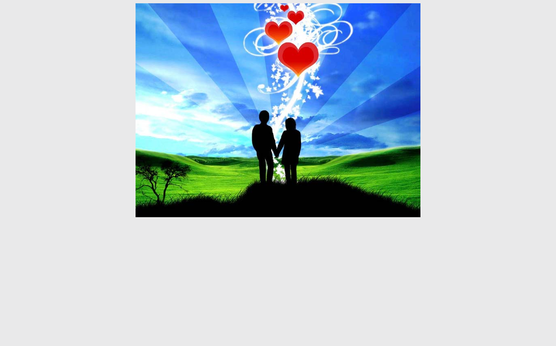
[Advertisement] (278, 282)
